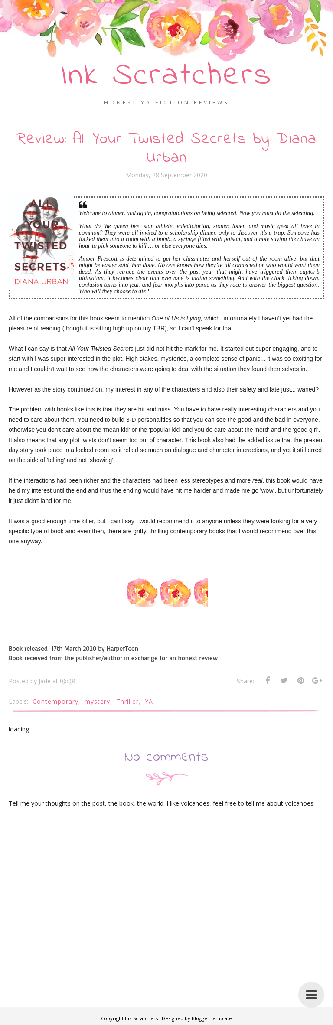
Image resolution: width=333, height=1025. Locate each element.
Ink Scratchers (166, 76)
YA (149, 701)
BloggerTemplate (212, 1018)
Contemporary (55, 701)
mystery (97, 701)
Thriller (127, 701)
